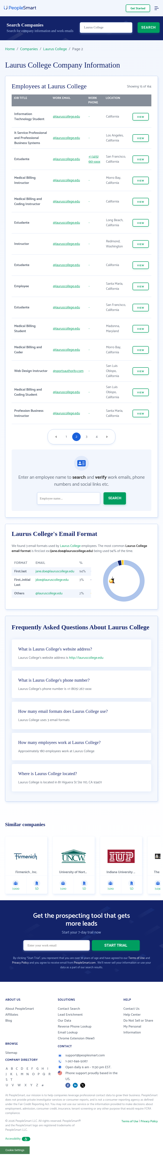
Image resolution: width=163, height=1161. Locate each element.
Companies (29, 49)
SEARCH (148, 29)
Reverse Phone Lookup (74, 1035)
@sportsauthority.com (68, 371)
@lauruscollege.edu (66, 116)
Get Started (138, 8)
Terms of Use (136, 967)
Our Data (64, 1029)
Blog (8, 1029)
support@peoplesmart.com (81, 1064)
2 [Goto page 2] (76, 437)
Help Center (132, 1023)
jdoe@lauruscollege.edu (52, 580)
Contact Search (69, 1018)
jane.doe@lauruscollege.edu (55, 571)
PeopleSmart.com (84, 971)
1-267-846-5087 (73, 1070)
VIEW (140, 117)
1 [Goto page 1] (66, 437)
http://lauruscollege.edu (86, 667)
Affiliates (11, 1023)
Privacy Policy (20, 971)
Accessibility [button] (17, 1147)
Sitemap (11, 1062)
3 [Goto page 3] (86, 437)
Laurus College (55, 49)
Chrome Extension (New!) (76, 1047)
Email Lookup (68, 1041)
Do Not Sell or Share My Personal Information (138, 1035)
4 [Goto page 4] (97, 437)
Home (10, 49)
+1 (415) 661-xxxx (94, 159)
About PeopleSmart (19, 1018)
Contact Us (131, 1018)
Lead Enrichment (70, 1023)
